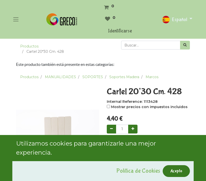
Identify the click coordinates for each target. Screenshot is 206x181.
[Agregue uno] (133, 129)
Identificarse (120, 31)
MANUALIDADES (60, 77)
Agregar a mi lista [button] (124, 166)
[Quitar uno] (111, 129)
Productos (29, 46)
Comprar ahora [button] (160, 143)
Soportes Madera (124, 77)
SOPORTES (92, 77)
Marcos (152, 77)
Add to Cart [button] (123, 143)
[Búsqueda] (185, 45)
